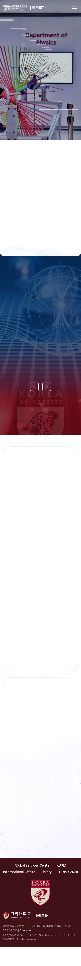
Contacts (26, 930)
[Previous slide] (7, 109)
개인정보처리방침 (67, 872)
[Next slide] (19, 109)
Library (46, 872)
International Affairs (19, 872)
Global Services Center (33, 865)
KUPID (61, 865)
